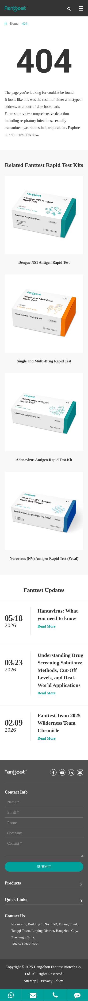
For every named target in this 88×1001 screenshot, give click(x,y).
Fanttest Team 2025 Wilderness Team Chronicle (59, 722)
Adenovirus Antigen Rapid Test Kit (44, 460)
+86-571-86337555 (24, 944)
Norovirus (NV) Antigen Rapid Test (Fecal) (44, 559)
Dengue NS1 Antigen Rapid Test (44, 262)
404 (24, 23)
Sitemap (30, 981)
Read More (47, 626)
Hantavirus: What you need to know (58, 614)
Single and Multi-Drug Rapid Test (44, 361)
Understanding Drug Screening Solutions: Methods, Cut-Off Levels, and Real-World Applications (60, 670)
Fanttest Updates (44, 590)
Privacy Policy (52, 981)
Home (14, 23)
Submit (44, 867)
